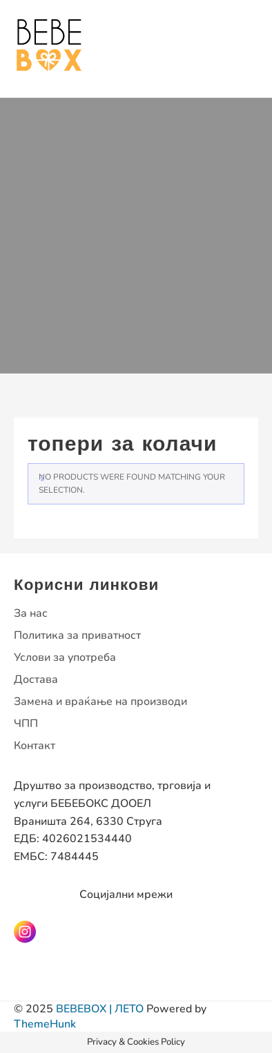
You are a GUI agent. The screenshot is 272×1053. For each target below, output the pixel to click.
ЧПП (26, 723)
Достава (36, 679)
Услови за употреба (65, 657)
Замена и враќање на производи (100, 701)
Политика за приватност (77, 635)
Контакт (34, 745)
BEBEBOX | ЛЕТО (100, 1008)
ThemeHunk (45, 1024)
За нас (31, 613)
